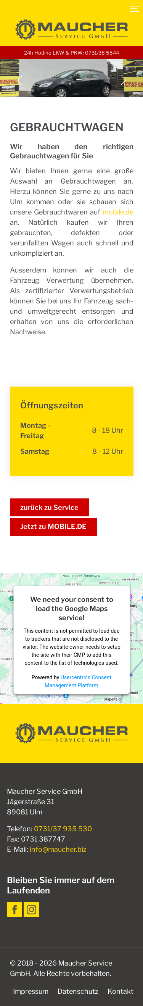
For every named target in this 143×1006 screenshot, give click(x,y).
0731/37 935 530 (63, 829)
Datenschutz (78, 991)
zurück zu (49, 507)
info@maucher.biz (58, 849)
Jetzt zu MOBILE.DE (53, 526)
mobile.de (118, 212)
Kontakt (120, 991)
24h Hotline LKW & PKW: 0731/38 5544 (71, 53)
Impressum (30, 991)
